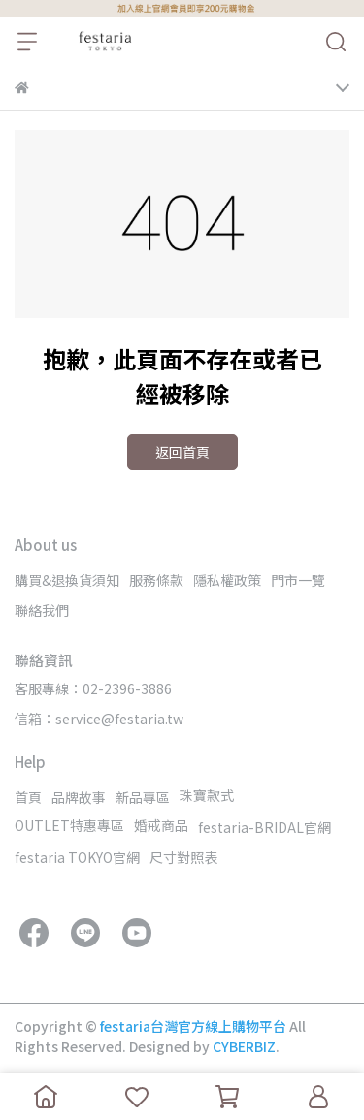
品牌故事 (78, 797)
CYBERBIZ (244, 1046)
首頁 (28, 797)
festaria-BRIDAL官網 (264, 827)
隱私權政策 (227, 580)
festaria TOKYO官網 (77, 857)
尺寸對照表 (183, 857)
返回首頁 (182, 452)
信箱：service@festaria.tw (99, 718)
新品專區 (143, 797)
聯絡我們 (42, 610)
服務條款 (156, 580)
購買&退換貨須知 (67, 580)
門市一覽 (298, 580)
